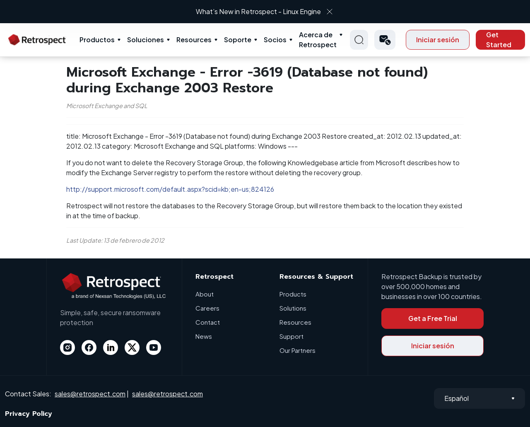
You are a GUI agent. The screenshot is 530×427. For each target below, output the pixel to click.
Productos (97, 39)
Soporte (237, 39)
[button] (384, 40)
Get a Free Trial (432, 318)
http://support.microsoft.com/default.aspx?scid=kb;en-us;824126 (170, 189)
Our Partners (297, 350)
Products (292, 294)
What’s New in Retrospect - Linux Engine (258, 11)
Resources (194, 39)
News (203, 336)
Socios (275, 39)
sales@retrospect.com (90, 393)
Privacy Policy (28, 414)
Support (291, 336)
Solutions (292, 308)
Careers (207, 308)
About (204, 294)
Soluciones (145, 39)
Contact (207, 322)
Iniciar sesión (437, 39)
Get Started (498, 39)
